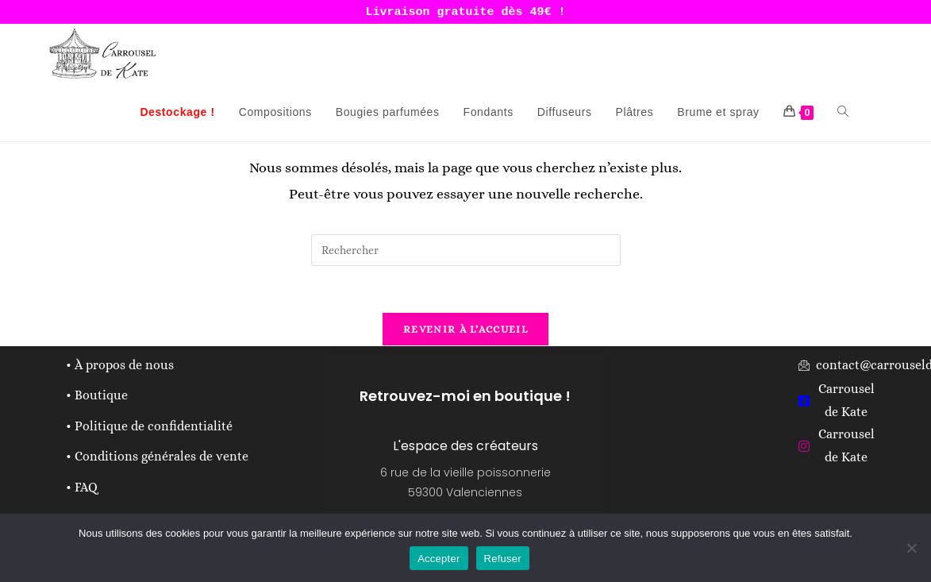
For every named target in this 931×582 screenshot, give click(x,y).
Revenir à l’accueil (465, 331)
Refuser (502, 559)
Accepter (438, 559)
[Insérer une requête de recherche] (466, 250)
